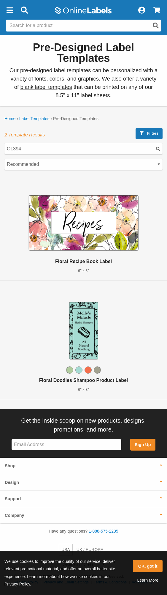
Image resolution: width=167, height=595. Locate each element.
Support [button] (13, 498)
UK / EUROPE (90, 549)
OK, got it (148, 566)
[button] (9, 10)
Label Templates (34, 118)
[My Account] (141, 10)
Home (9, 118)
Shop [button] (10, 465)
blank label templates (46, 87)
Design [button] (12, 482)
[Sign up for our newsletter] (66, 444)
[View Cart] (157, 10)
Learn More (147, 580)
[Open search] (155, 25)
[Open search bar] (24, 10)
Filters (149, 133)
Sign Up (143, 444)
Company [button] (14, 515)
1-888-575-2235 (103, 531)
